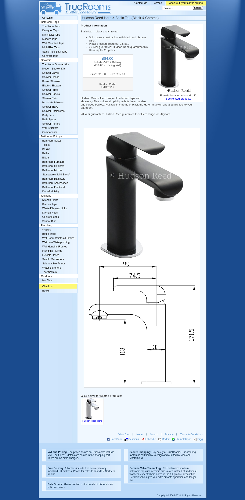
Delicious (133, 439)
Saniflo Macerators (53, 259)
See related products (178, 98)
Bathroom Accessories (55, 183)
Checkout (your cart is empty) (186, 2)
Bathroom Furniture (53, 161)
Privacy (169, 434)
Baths (45, 153)
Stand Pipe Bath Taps (54, 51)
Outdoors (46, 276)
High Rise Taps (51, 47)
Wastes (46, 229)
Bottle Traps (49, 233)
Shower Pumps (51, 123)
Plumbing (46, 225)
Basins (46, 149)
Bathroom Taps (50, 22)
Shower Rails (50, 98)
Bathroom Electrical (53, 187)
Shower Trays (50, 106)
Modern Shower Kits (54, 68)
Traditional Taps (51, 26)
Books (46, 290)
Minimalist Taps (51, 34)
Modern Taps (49, 39)
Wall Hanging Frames (54, 246)
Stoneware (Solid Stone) (56, 174)
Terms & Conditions (191, 434)
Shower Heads (50, 77)
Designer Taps (50, 30)
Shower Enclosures (53, 111)
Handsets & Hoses (53, 102)
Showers (46, 60)
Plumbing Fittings (52, 250)
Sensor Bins (49, 221)
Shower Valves (51, 72)
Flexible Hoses (50, 255)
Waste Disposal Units (54, 208)
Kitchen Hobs (50, 212)
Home (139, 434)
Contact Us (140, 2)
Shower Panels (51, 94)
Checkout (47, 286)
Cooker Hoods (50, 216)
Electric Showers (52, 85)
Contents (47, 17)
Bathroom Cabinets (53, 166)
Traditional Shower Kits (55, 64)
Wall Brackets (50, 127)
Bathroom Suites (51, 140)
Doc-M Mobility (51, 191)
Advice (158, 2)
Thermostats (49, 272)
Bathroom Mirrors (52, 170)
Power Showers (51, 81)
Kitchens (46, 195)
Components (49, 132)
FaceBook (116, 439)
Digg (200, 439)
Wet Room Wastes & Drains (58, 238)
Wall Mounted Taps (53, 43)
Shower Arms (50, 89)
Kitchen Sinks (50, 200)
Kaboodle (150, 439)
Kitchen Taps (49, 204)
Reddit (165, 439)
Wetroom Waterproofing (56, 242)
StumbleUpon (183, 439)
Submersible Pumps (53, 263)
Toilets (46, 144)
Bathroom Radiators (53, 178)
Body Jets (48, 115)
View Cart (124, 434)
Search (154, 434)
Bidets (46, 157)
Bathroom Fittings (51, 136)
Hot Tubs (47, 280)
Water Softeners (51, 267)
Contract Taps (50, 55)
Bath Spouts (49, 119)
